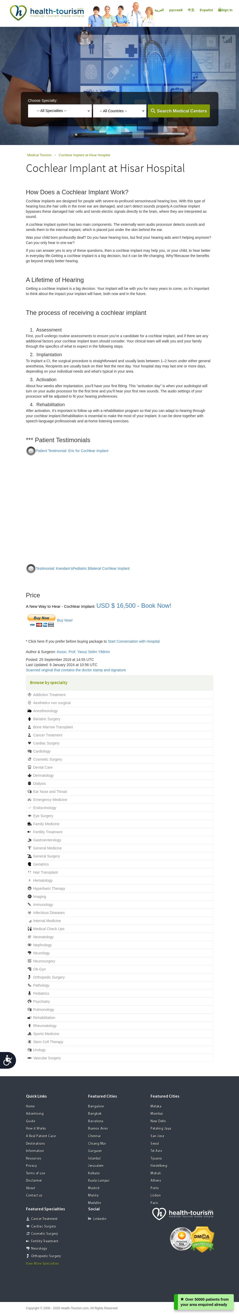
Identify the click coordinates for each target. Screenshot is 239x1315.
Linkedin (97, 1219)
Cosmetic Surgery (47, 759)
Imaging (39, 896)
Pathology (41, 985)
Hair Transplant (45, 872)
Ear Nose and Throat (50, 792)
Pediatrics (41, 993)
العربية (159, 10)
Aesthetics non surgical (52, 703)
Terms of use (35, 1173)
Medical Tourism (39, 155)
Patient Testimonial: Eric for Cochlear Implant (72, 451)
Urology (39, 1050)
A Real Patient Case (41, 1136)
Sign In (225, 10)
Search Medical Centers (182, 111)
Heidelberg (159, 1166)
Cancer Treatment (47, 735)
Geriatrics (41, 864)
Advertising (35, 1114)
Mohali (156, 1173)
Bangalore (96, 1106)
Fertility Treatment (47, 832)
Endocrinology (44, 808)
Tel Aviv (156, 1151)
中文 (191, 10)
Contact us (34, 1195)
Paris (154, 1203)
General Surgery (46, 856)
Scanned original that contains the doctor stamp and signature (76, 670)
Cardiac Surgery (46, 743)
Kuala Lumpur (98, 1180)
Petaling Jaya (161, 1128)
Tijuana (156, 1158)
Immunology (43, 905)
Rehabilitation (44, 1018)
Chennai (94, 1136)
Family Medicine (46, 824)
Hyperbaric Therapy (49, 888)
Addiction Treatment (49, 695)
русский (176, 10)
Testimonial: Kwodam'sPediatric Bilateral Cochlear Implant (83, 568)
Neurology (41, 953)
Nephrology (42, 945)
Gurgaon (95, 1151)
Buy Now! (65, 620)
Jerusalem (96, 1166)
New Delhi (158, 1121)
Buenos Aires (98, 1128)
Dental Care (43, 767)
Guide (30, 1121)
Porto (155, 1188)
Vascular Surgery (47, 1058)
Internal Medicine (47, 921)
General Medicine (47, 848)
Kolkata (94, 1173)
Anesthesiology (45, 711)
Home (30, 1106)
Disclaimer (34, 1180)
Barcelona (96, 1121)
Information (35, 1151)
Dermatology (43, 775)
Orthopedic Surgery (49, 977)
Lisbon (156, 1195)
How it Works (36, 1128)
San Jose (157, 1136)
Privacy (31, 1166)
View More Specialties (42, 1264)
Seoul (155, 1143)
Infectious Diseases (49, 913)
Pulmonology (43, 1009)
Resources (34, 1158)
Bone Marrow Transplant (53, 727)
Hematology (43, 880)
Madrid (93, 1188)
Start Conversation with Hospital (134, 641)
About (30, 1188)
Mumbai (157, 1114)
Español (206, 10)
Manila (93, 1195)
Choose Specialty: (42, 100)
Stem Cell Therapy (48, 1042)
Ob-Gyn (39, 969)
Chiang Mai (97, 1143)
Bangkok (95, 1114)
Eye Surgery (43, 816)
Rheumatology (45, 1026)
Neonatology (43, 937)
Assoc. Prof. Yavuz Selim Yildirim (83, 652)
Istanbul (94, 1158)
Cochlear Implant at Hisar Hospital (84, 155)
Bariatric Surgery (46, 719)
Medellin (94, 1203)
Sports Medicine (46, 1034)
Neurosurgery (44, 961)
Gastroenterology (47, 840)
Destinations (35, 1143)
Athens (156, 1180)
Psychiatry (41, 1001)
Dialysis (39, 783)
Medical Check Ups (49, 929)
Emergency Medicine (50, 800)
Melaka (156, 1106)
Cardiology (42, 751)
